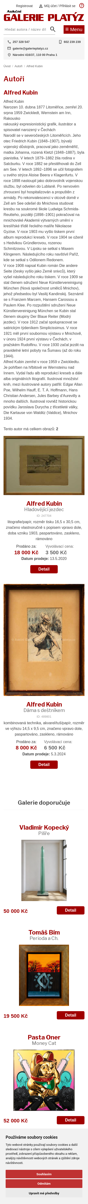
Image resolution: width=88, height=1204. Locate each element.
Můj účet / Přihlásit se (57, 6)
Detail (44, 569)
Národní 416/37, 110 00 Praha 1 (35, 55)
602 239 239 (72, 42)
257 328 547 (21, 42)
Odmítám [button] (43, 1183)
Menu (73, 29)
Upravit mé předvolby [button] (44, 1193)
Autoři (18, 66)
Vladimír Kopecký (44, 830)
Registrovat (24, 6)
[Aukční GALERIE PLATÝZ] (44, 20)
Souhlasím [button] (44, 1174)
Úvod (7, 66)
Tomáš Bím (44, 935)
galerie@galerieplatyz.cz (30, 48)
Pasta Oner (44, 1040)
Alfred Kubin (34, 66)
